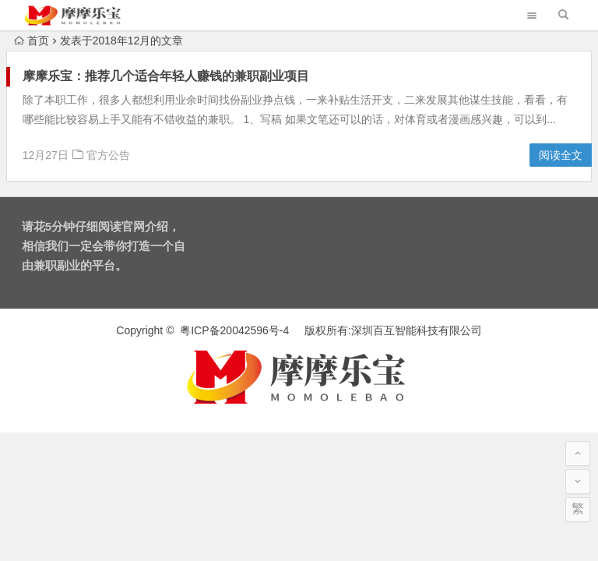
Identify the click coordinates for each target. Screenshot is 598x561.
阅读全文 (560, 155)
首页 (31, 40)
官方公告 (108, 155)
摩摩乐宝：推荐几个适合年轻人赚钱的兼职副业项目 (166, 76)
